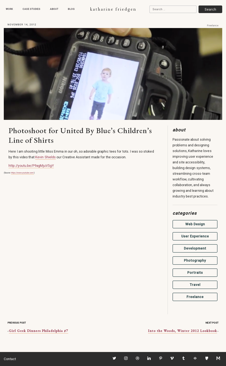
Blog (71, 9)
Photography (195, 260)
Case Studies (31, 9)
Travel (195, 285)
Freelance (213, 25)
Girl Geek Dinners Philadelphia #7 (38, 331)
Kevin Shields (45, 157)
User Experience (195, 236)
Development (195, 248)
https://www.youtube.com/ (22, 173)
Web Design (195, 224)
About (54, 9)
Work (9, 9)
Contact (10, 359)
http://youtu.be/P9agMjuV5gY (31, 166)
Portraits (195, 273)
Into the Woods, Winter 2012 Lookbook (182, 331)
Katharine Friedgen (113, 9)
